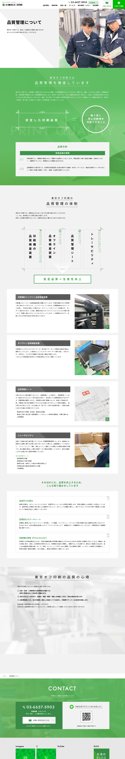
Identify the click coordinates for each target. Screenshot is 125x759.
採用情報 (92, 2)
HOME (4, 676)
